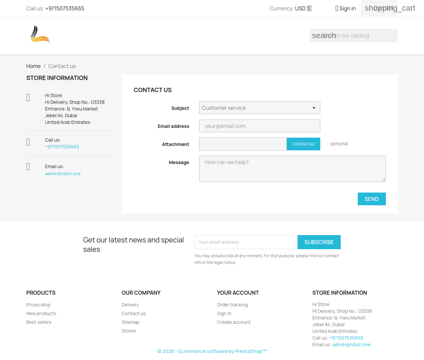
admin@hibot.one (63, 173)
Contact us (134, 313)
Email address (173, 126)
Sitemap (131, 322)
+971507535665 (64, 8)
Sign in (224, 313)
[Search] (353, 35)
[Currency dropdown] (306, 9)
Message (179, 162)
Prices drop (38, 304)
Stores (129, 331)
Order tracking (232, 304)
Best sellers (39, 322)
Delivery (130, 304)
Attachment (175, 144)
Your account (238, 292)
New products (41, 313)
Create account (234, 322)
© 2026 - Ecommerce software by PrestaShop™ (211, 351)
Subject (180, 108)
